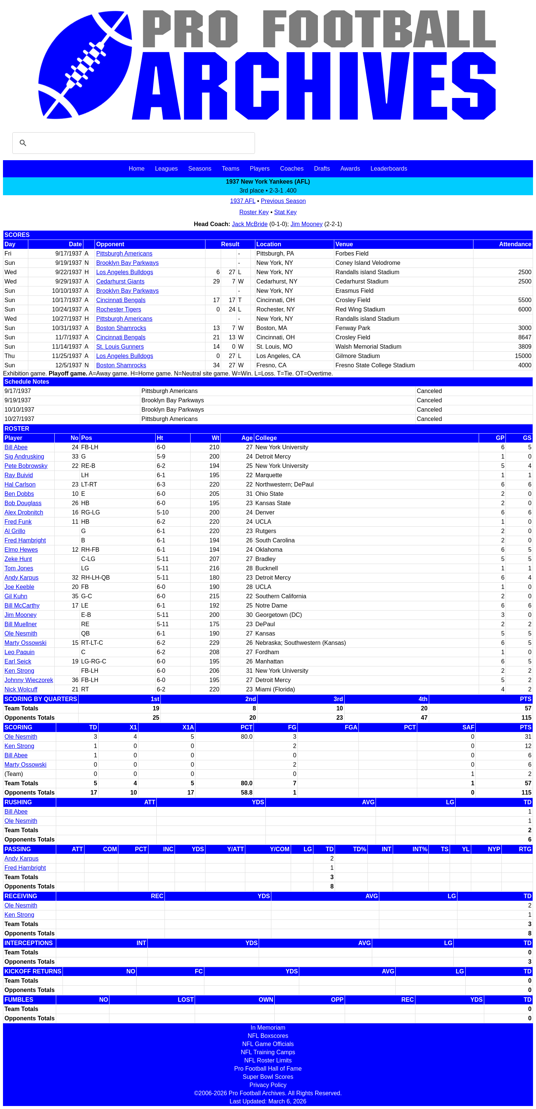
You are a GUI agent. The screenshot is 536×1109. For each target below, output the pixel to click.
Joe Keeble (19, 587)
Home (137, 168)
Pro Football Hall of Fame (268, 1068)
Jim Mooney (306, 224)
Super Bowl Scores (268, 1077)
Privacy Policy (268, 1085)
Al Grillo (14, 531)
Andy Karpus (21, 577)
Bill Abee (16, 447)
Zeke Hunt (18, 559)
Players (259, 168)
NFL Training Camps (268, 1052)
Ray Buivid (18, 475)
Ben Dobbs (19, 494)
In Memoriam (268, 1027)
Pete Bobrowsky (26, 466)
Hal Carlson (20, 484)
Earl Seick (17, 661)
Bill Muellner (20, 624)
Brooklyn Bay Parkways (127, 263)
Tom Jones (18, 568)
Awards (350, 168)
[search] (133, 143)
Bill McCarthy (21, 605)
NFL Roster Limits (267, 1060)
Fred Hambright (25, 540)
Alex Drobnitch (23, 512)
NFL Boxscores (268, 1036)
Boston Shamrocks (121, 328)
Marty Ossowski (25, 643)
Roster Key (254, 212)
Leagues (166, 168)
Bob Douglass (23, 503)
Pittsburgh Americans (124, 253)
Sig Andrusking (24, 456)
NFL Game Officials (268, 1044)
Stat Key (285, 212)
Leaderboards (388, 168)
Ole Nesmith (20, 633)
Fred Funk (18, 522)
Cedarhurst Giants (120, 281)
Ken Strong (19, 671)
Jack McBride (250, 224)
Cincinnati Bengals (121, 300)
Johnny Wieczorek (28, 680)
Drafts (322, 168)
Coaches (292, 168)
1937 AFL (242, 201)
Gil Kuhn (15, 596)
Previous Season (283, 201)
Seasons (199, 168)
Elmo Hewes (21, 549)
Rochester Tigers (118, 309)
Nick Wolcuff (20, 689)
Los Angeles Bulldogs (124, 272)
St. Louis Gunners (120, 346)
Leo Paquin (19, 652)
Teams (230, 168)
